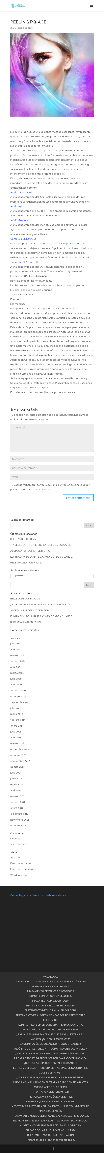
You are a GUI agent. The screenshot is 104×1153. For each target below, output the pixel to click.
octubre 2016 (18, 825)
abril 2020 (16, 684)
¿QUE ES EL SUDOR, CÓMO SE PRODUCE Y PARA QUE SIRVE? (50, 1077)
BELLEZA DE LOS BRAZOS (25, 539)
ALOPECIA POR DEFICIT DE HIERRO (30, 550)
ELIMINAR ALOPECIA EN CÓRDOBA (37, 1024)
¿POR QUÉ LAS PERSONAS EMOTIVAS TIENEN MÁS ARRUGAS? (50, 1053)
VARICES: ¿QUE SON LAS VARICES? (50, 1039)
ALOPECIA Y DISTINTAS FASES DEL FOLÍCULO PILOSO (50, 1125)
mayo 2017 (16, 784)
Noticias (15, 838)
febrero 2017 (17, 802)
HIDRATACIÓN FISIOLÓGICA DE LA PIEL (50, 1096)
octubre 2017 (18, 755)
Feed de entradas (20, 863)
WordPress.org (19, 875)
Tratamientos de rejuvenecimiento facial (50, 1139)
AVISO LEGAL (50, 976)
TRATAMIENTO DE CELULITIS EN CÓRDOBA (50, 1005)
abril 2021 (15, 667)
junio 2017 (16, 778)
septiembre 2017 (20, 761)
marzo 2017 (17, 796)
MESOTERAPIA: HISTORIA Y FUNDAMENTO (35, 1106)
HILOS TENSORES (68, 1029)
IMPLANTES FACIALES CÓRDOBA (50, 1000)
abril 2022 (16, 649)
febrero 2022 (18, 661)
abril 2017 (15, 790)
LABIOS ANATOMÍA (72, 1024)
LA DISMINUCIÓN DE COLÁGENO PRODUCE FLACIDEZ (50, 1043)
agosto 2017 (17, 766)
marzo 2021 (17, 672)
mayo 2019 (16, 713)
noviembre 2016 (19, 819)
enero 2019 (16, 725)
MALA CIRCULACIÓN (50, 1111)
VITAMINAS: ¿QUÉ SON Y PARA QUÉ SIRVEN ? (50, 1101)
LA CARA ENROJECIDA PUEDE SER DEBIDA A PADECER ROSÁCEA (50, 1058)
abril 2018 (15, 737)
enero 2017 (16, 807)
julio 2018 (15, 731)
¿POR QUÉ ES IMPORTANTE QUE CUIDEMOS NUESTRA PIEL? (50, 1034)
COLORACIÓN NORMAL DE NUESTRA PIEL (64, 1067)
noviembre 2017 (19, 749)
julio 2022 (16, 643)
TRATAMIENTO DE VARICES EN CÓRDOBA (50, 991)
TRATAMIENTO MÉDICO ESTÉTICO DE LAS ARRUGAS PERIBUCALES (50, 1115)
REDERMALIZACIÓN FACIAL (26, 562)
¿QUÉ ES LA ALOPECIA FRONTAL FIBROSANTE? (50, 1063)
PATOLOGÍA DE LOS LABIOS (38, 1029)
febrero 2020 (18, 690)
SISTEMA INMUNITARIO (76, 1106)
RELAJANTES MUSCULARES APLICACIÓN (50, 1135)
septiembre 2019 (20, 702)
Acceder (15, 857)
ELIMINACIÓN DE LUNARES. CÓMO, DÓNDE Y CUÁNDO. (41, 556)
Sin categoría (18, 844)
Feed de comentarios (22, 869)
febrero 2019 (17, 719)
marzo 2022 (17, 655)
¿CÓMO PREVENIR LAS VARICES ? (68, 1048)
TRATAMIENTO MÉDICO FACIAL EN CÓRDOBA (50, 1010)
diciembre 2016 (19, 813)
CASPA (72, 1130)
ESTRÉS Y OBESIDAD (25, 1067)
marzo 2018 (17, 743)
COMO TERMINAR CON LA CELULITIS (50, 995)
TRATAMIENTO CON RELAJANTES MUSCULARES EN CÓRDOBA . (50, 981)
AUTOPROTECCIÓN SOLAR (72, 1120)
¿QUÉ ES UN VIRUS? (50, 1072)
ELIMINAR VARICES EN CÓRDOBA (50, 986)
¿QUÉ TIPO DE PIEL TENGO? (30, 1048)
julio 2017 (15, 772)
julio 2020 (16, 678)
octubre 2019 (18, 696)
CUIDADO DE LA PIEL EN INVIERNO (44, 1130)
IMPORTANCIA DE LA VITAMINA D (50, 1091)
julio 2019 (15, 708)
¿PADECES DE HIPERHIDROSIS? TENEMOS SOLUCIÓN (40, 544)
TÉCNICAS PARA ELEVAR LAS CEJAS (33, 1120)
